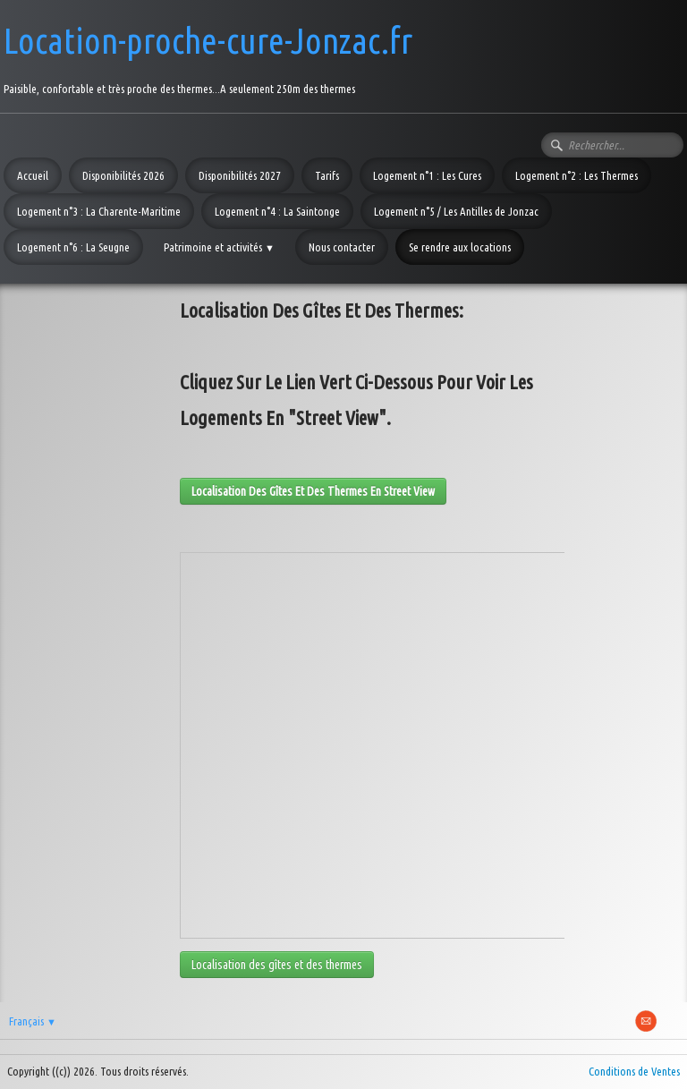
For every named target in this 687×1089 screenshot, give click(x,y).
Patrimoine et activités (219, 247)
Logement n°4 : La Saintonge (277, 211)
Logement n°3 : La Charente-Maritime (99, 211)
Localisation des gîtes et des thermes (276, 964)
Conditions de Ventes (634, 1071)
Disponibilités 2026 (123, 175)
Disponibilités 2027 (240, 175)
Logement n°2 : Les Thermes (576, 175)
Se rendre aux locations (460, 247)
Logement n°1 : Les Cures (427, 175)
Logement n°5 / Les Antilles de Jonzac (456, 211)
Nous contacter (342, 247)
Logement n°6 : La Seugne (73, 247)
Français (32, 1021)
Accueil (32, 175)
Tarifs (327, 175)
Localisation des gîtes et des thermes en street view (313, 491)
